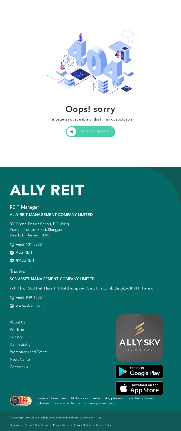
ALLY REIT (24, 253)
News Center (20, 360)
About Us (17, 322)
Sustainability (20, 345)
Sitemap (14, 425)
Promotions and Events (29, 352)
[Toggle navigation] (169, 12)
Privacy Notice (82, 425)
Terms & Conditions (36, 425)
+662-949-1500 (29, 298)
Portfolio (17, 330)
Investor (16, 337)
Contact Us (19, 367)
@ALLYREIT (25, 261)
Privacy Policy (60, 425)
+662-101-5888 (29, 245)
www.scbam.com (30, 306)
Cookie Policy (103, 425)
